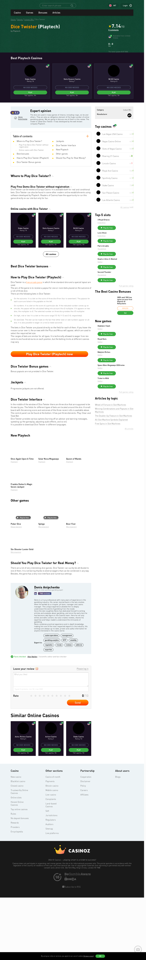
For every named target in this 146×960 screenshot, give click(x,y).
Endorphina (121, 278)
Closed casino (17, 849)
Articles (56, 14)
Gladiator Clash (123, 388)
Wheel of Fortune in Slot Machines (110, 473)
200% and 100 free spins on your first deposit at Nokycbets (124, 362)
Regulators (51, 883)
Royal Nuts (121, 402)
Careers (84, 853)
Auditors (49, 887)
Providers (15, 890)
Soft (47, 874)
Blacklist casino (18, 844)
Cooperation (85, 840)
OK (100, 956)
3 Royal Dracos (123, 275)
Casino (17, 14)
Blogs (118, 840)
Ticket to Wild (122, 446)
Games (29, 14)
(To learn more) (88, 956)
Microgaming (43, 590)
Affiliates (84, 858)
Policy (83, 849)
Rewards (15, 886)
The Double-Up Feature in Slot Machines (113, 484)
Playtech (14, 525)
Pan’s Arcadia (122, 304)
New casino (16, 840)
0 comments (113, 32)
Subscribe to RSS (72, 950)
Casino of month (53, 840)
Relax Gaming (16, 590)
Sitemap (49, 892)
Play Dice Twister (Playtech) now (49, 417)
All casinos (51, 317)
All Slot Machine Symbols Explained (111, 488)
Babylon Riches (123, 416)
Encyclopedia (17, 894)
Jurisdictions (51, 878)
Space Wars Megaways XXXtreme (125, 432)
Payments (50, 844)
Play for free (23, 581)
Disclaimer (85, 844)
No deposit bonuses (20, 881)
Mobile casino (52, 853)
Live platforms (52, 896)
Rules (13, 877)
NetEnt (119, 323)
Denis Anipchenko (23, 184)
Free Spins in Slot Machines (107, 492)
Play (30, 148)
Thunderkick (121, 307)
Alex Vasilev (32, 720)
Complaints (51, 862)
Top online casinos (19, 872)
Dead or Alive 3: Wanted (123, 319)
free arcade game (34, 345)
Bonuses (42, 14)
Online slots (16, 860)
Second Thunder (124, 333)
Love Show (121, 290)
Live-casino (51, 858)
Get (125, 375)
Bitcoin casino (52, 849)
